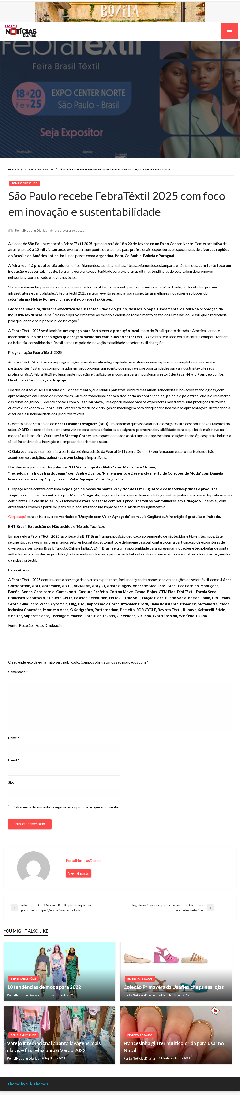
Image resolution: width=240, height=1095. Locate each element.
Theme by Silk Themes (27, 1083)
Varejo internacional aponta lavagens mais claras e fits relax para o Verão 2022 (54, 1046)
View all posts (78, 873)
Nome (13, 738)
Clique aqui (17, 516)
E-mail (13, 760)
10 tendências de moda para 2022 (44, 987)
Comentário (18, 672)
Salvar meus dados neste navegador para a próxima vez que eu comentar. (67, 807)
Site (11, 782)
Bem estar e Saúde (41, 169)
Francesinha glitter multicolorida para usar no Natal (174, 1046)
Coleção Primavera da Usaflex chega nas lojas (174, 987)
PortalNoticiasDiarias (31, 230)
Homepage (15, 169)
